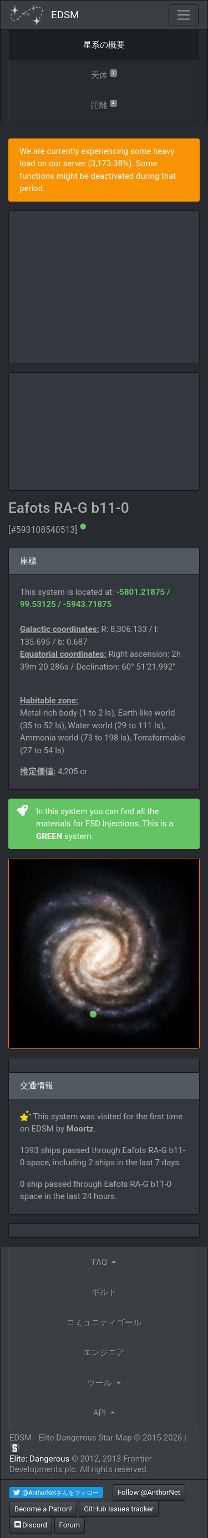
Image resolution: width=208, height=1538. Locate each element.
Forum (69, 1525)
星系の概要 (104, 45)
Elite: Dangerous (39, 1459)
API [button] (100, 1413)
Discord (30, 1525)
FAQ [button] (100, 1262)
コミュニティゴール (104, 1323)
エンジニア (104, 1352)
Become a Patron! (43, 1509)
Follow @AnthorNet (149, 1492)
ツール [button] (100, 1383)
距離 (103, 104)
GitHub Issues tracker (118, 1509)
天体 (103, 74)
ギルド (104, 1292)
